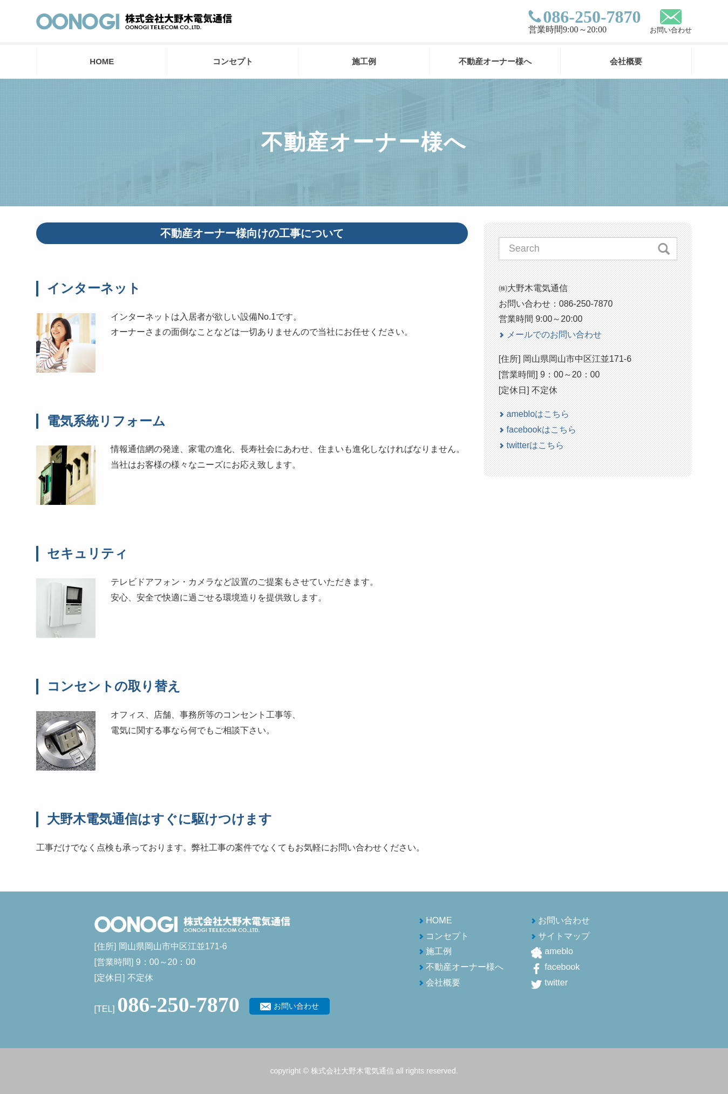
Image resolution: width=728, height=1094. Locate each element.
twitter (556, 982)
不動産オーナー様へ (495, 61)
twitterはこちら (535, 445)
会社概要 (626, 61)
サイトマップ (564, 936)
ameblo (559, 951)
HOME (102, 61)
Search (663, 248)
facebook (562, 966)
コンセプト (233, 61)
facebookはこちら (541, 429)
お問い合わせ (671, 30)
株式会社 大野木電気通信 (134, 21)
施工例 (364, 61)
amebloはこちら (538, 413)
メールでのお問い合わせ (554, 334)
